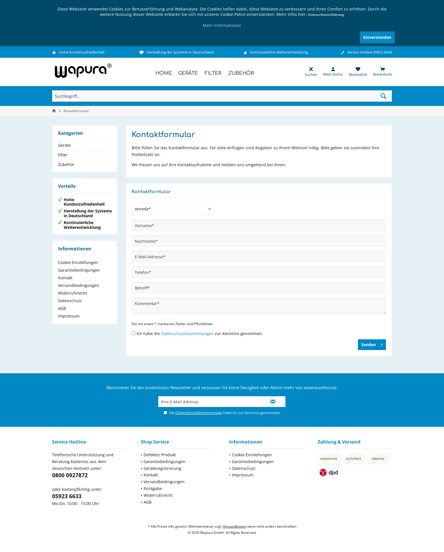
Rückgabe (153, 488)
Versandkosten (234, 526)
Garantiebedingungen (79, 270)
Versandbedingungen (78, 285)
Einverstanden (377, 37)
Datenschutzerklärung (326, 14)
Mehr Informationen (222, 25)
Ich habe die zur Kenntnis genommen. (199, 333)
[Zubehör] (241, 73)
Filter (63, 154)
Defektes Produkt (160, 454)
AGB (62, 308)
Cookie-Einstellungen (78, 262)
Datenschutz (70, 300)
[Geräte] (188, 73)
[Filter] (213, 73)
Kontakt (65, 277)
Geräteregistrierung (162, 468)
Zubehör (66, 164)
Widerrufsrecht (72, 293)
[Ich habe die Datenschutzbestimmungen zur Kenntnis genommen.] (133, 333)
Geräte (64, 145)
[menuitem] (379, 71)
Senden (372, 343)
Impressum (69, 316)
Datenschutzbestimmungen (187, 333)
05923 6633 (67, 496)
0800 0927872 (70, 475)
